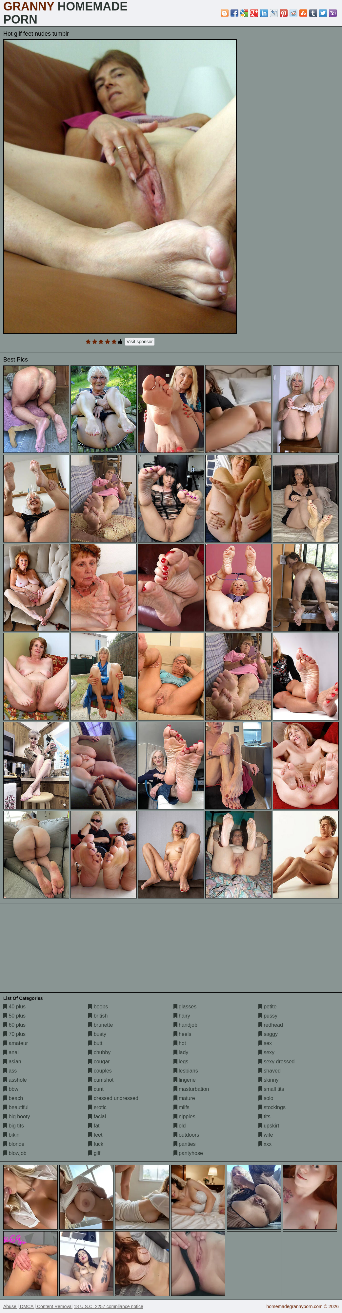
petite (267, 1006)
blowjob (15, 1153)
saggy (268, 1034)
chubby (99, 1052)
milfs (181, 1107)
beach (13, 1098)
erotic (97, 1107)
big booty (16, 1116)
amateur (15, 1043)
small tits (271, 1089)
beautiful (16, 1107)
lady (181, 1052)
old (179, 1125)
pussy (267, 1016)
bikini (12, 1135)
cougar (99, 1061)
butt (95, 1043)
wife (265, 1135)
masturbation (191, 1089)
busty (97, 1034)
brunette (100, 1025)
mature (184, 1098)
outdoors (186, 1135)
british (98, 1016)
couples (100, 1070)
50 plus (14, 1016)
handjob (185, 1025)
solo (265, 1098)
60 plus (14, 1025)
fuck (95, 1144)
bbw (10, 1089)
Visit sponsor (140, 341)
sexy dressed (276, 1061)
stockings (272, 1107)
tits (264, 1116)
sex (265, 1043)
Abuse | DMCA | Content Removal (37, 1306)
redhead (270, 1025)
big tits (13, 1125)
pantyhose (188, 1153)
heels (182, 1034)
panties (184, 1144)
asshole (15, 1080)
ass (10, 1070)
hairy (181, 1016)
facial (97, 1116)
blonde (14, 1144)
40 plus (14, 1006)
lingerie (184, 1080)
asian (12, 1061)
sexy (266, 1052)
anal (11, 1052)
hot (179, 1043)
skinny (268, 1080)
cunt (96, 1089)
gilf (94, 1153)
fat (93, 1125)
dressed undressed (113, 1098)
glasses (185, 1006)
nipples (184, 1116)
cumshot (100, 1080)
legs (181, 1061)
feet (95, 1135)
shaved (269, 1070)
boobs (98, 1006)
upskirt (268, 1125)
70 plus (14, 1034)
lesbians (185, 1070)
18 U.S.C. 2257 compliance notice (108, 1306)
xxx (265, 1144)
